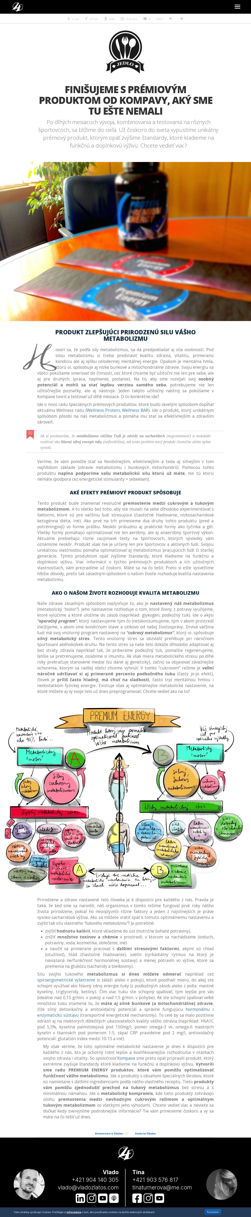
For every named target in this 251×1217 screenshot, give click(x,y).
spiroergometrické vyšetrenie (66, 980)
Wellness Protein (103, 410)
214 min (91, 19)
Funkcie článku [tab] (145, 1133)
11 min (73, 19)
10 (147, 19)
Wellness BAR (135, 410)
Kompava (126, 1058)
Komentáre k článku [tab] (111, 1133)
